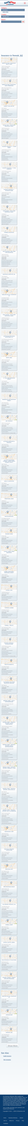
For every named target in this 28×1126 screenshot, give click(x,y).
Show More (13, 1046)
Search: (3, 19)
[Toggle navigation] (25, 3)
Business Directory (13, 1117)
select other (5, 12)
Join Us (5, 1120)
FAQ (23, 1120)
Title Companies (7, 1059)
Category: (4, 8)
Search (21, 1117)
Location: (4, 14)
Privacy (17, 1120)
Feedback (5, 1123)
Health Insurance (7, 1056)
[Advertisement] (14, 38)
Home (4, 1117)
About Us (11, 1120)
